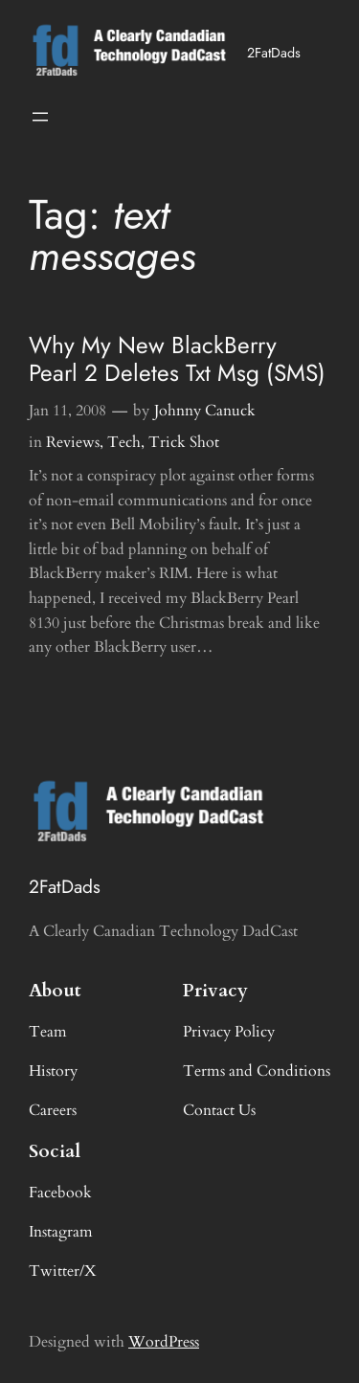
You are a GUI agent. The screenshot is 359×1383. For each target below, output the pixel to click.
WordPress (163, 1341)
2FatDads (274, 52)
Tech (124, 442)
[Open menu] (40, 116)
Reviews (73, 442)
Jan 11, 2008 (67, 410)
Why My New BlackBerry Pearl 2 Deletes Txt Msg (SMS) (177, 359)
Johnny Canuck (205, 410)
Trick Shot (183, 442)
